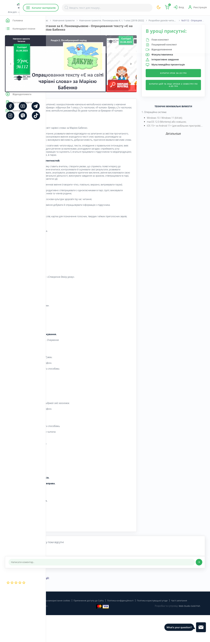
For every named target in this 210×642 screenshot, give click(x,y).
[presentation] (56, 67)
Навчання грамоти (109, 20)
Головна (56, 20)
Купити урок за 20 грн (181, 78)
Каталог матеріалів (67, 8)
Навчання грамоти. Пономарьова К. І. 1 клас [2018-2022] (157, 20)
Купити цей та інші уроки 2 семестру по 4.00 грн (181, 90)
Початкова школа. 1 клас (79, 20)
